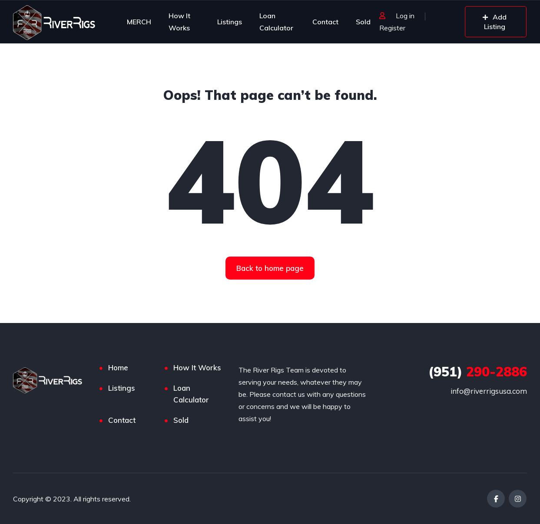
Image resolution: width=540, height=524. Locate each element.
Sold (363, 21)
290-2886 (477, 371)
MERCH (139, 21)
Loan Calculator (276, 21)
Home (118, 367)
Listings (229, 21)
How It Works (179, 21)
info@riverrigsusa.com (489, 390)
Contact (325, 21)
